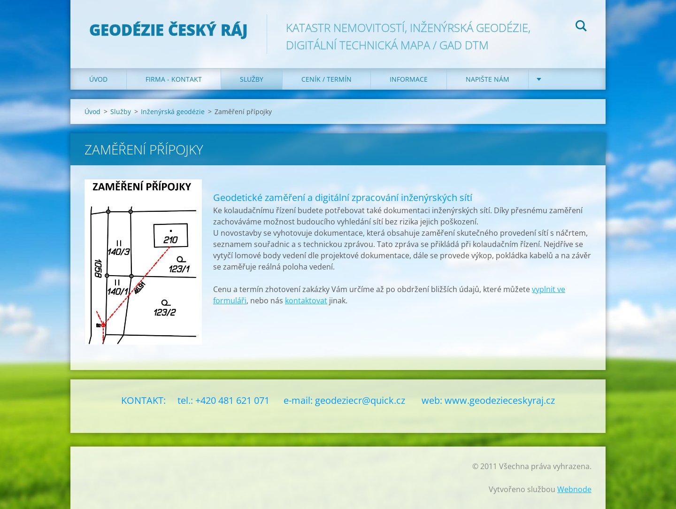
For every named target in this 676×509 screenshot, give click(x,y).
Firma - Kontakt (174, 79)
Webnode (574, 489)
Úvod (98, 79)
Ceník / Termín (326, 79)
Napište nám (487, 79)
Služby (251, 79)
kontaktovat (306, 300)
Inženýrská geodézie (173, 111)
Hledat (581, 27)
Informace (409, 79)
